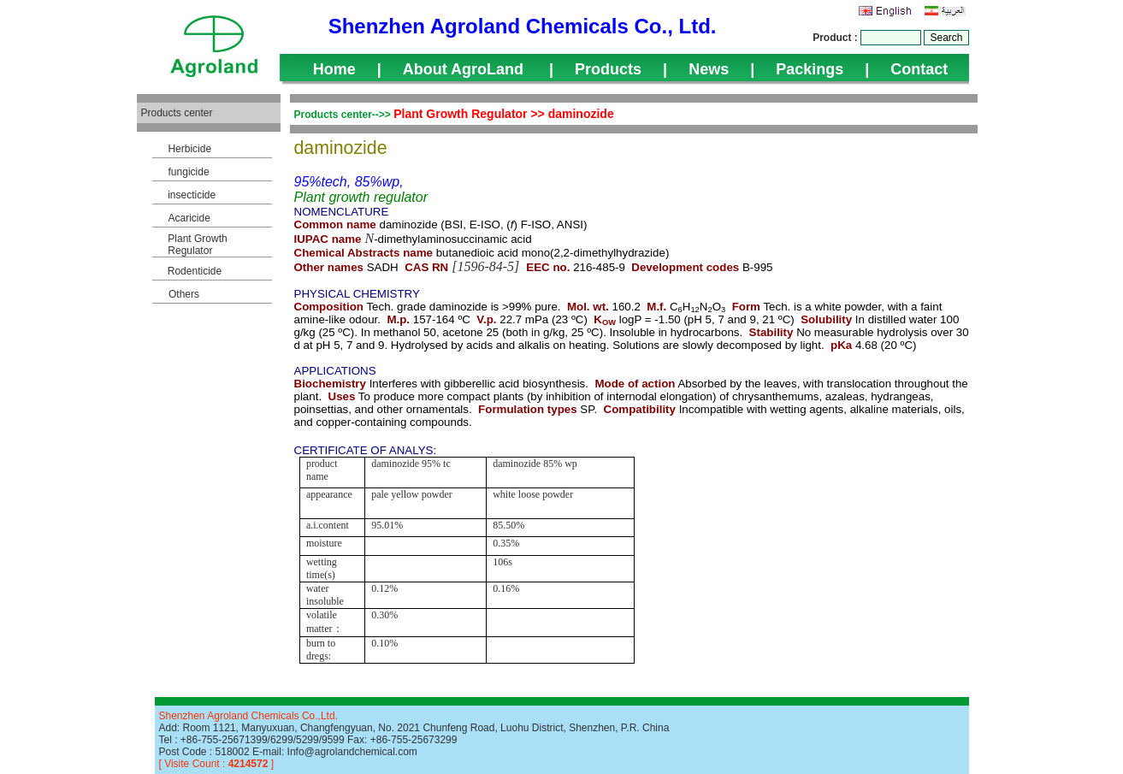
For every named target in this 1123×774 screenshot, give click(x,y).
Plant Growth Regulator (197, 245)
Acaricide (189, 218)
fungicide (189, 172)
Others (183, 294)
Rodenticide (195, 271)
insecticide (192, 195)
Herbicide (189, 149)
